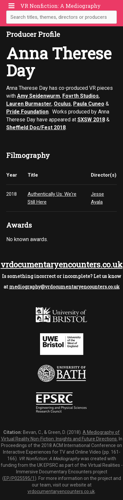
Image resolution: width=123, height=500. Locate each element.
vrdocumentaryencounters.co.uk (62, 264)
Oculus (62, 104)
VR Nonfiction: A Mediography (60, 5)
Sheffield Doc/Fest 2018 (36, 127)
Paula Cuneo (88, 104)
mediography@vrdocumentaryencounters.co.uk (64, 287)
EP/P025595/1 (19, 478)
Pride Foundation (27, 112)
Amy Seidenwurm (38, 96)
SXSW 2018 (91, 119)
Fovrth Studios (80, 96)
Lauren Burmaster (28, 104)
